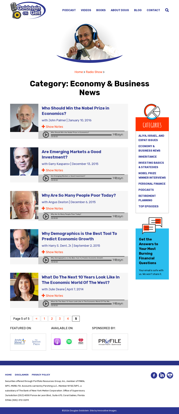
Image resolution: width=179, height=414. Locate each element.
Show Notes (54, 127)
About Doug (120, 10)
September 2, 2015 (87, 246)
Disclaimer (22, 374)
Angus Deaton (58, 202)
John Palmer (57, 120)
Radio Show (94, 72)
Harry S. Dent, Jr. (60, 246)
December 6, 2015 (83, 202)
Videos (86, 10)
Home (78, 72)
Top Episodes (148, 206)
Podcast (69, 10)
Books (101, 10)
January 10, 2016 (80, 120)
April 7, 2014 (75, 289)
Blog (138, 10)
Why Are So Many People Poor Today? (79, 195)
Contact (153, 10)
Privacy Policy (41, 374)
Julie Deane (56, 289)
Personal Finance (151, 183)
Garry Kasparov (59, 164)
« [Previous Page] (36, 319)
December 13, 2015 (85, 164)
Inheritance (147, 156)
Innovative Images (107, 410)
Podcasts (146, 189)
